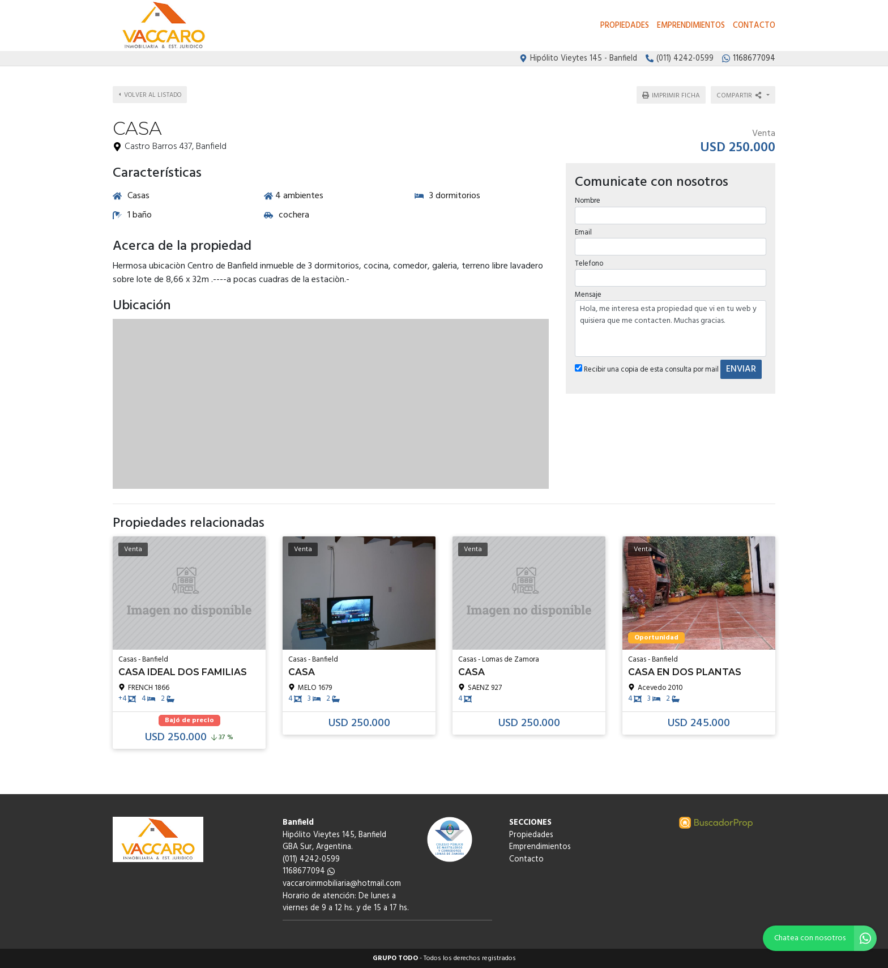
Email (582, 228)
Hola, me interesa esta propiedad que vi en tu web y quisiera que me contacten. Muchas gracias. (670, 325)
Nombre (587, 197)
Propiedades (624, 25)
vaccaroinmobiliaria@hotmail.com (342, 883)
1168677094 (309, 871)
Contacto (754, 25)
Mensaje (587, 291)
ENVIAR (740, 366)
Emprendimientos (691, 25)
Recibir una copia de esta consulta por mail (646, 366)
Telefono (588, 259)
